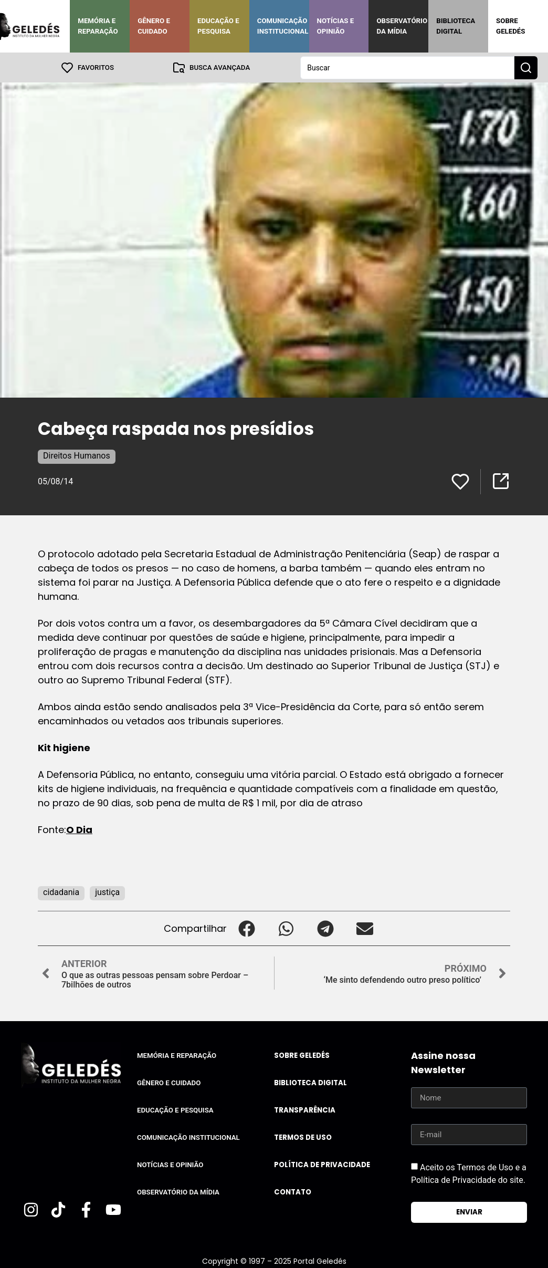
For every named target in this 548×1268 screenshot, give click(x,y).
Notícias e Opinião (335, 26)
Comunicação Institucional (283, 26)
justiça (107, 892)
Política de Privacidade (322, 1164)
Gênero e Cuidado (154, 26)
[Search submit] (526, 67)
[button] (246, 928)
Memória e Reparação (98, 26)
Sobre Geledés (510, 26)
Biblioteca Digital (455, 26)
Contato (292, 1192)
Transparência (304, 1110)
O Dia (79, 829)
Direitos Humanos (76, 455)
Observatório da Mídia (401, 26)
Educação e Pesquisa (218, 26)
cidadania (61, 892)
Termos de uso (303, 1137)
